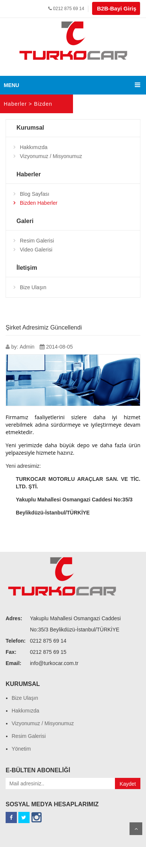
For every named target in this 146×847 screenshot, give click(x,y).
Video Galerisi (36, 250)
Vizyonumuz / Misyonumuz (51, 156)
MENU (11, 85)
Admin (26, 347)
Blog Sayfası (34, 194)
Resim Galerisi (37, 241)
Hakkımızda (34, 147)
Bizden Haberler (38, 203)
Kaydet (127, 784)
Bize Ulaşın (33, 287)
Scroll (136, 828)
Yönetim (21, 749)
